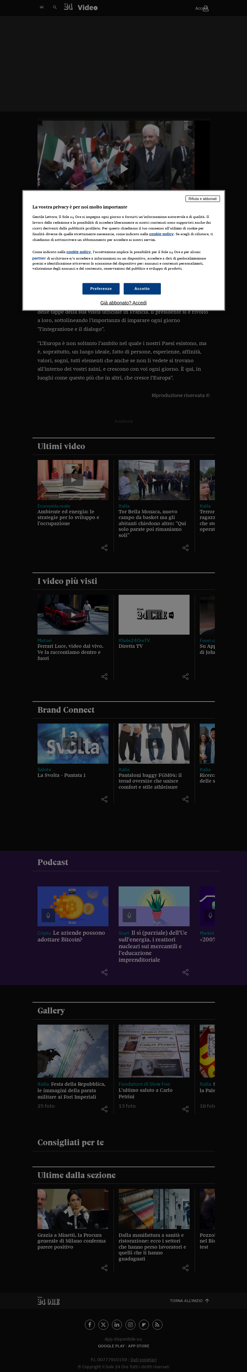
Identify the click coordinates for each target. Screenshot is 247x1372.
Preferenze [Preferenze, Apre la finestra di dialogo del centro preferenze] (101, 289)
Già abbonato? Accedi (123, 302)
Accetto (142, 289)
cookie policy (161, 233)
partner (39, 258)
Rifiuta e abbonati (203, 199)
